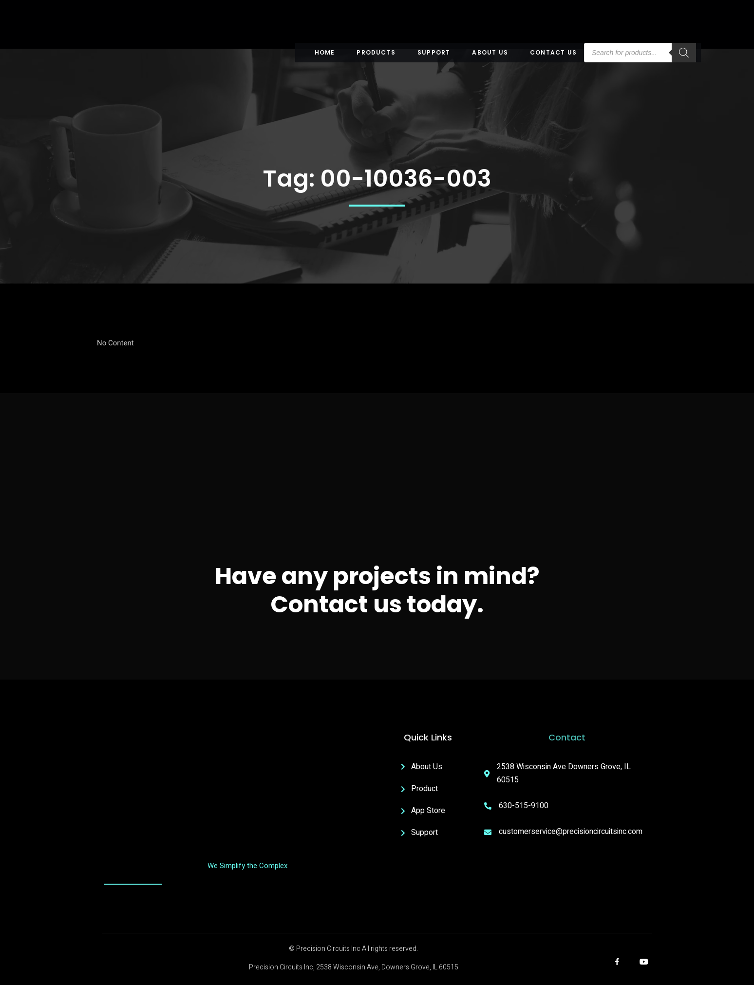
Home (325, 52)
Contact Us (553, 52)
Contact (566, 737)
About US (490, 52)
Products (376, 52)
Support (433, 52)
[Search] (684, 52)
